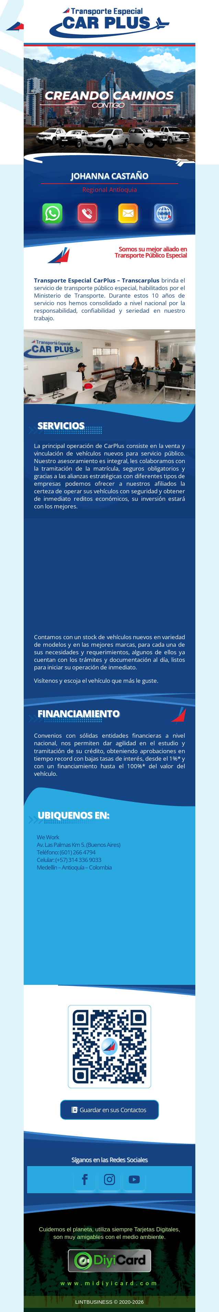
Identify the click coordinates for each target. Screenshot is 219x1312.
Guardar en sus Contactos (113, 1110)
